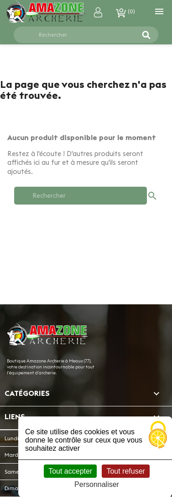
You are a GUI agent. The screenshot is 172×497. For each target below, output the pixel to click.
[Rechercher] (81, 35)
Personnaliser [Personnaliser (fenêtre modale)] (96, 484)
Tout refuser (125, 471)
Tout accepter (70, 471)
